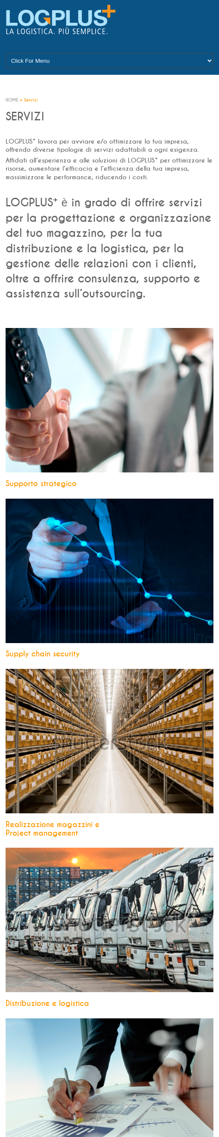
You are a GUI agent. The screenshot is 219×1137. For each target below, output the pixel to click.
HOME (13, 100)
